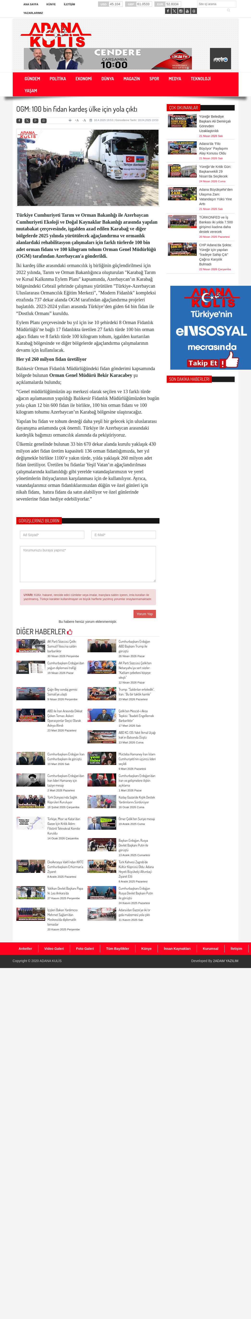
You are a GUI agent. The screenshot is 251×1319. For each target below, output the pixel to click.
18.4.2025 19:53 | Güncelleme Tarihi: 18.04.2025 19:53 (124, 120)
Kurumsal (211, 949)
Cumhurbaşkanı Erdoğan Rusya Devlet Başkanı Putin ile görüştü (136, 893)
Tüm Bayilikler (117, 949)
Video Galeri (54, 949)
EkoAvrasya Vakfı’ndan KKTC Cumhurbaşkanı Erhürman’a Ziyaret (66, 867)
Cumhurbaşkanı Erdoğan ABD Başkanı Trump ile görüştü (134, 646)
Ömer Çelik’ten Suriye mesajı (137, 819)
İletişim (69, 4)
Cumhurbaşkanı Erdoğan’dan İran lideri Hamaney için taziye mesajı (66, 780)
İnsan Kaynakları (177, 949)
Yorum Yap (145, 614)
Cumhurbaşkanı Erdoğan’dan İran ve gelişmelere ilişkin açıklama (137, 780)
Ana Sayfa (31, 4)
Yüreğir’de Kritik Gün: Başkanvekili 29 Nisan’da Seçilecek (215, 154)
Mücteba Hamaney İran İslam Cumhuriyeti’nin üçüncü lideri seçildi (137, 759)
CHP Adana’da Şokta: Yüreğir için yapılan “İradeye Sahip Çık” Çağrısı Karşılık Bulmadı (215, 229)
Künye (51, 4)
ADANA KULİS (51, 961)
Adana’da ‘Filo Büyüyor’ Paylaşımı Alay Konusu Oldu (213, 131)
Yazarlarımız (33, 13)
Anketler (25, 949)
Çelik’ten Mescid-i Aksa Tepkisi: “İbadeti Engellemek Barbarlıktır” (136, 716)
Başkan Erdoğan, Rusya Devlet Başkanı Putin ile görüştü (133, 845)
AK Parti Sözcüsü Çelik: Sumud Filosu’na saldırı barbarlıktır (62, 646)
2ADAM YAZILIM (225, 961)
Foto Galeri (85, 949)
